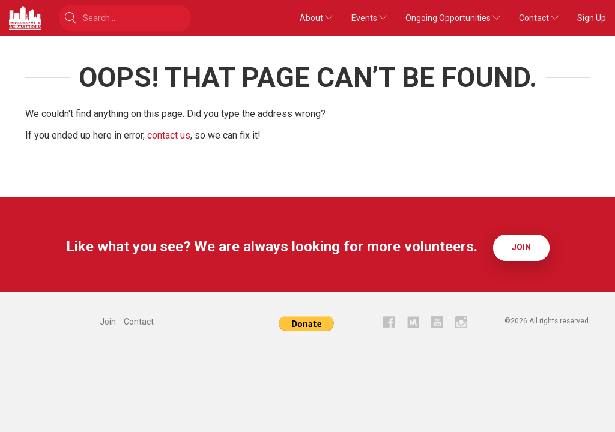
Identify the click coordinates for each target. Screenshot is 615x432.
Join (521, 247)
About (316, 18)
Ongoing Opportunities (453, 18)
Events (369, 18)
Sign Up (591, 18)
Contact (539, 18)
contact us (168, 135)
